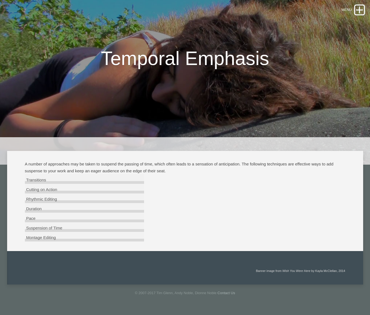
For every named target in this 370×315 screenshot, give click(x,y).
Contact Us (226, 293)
